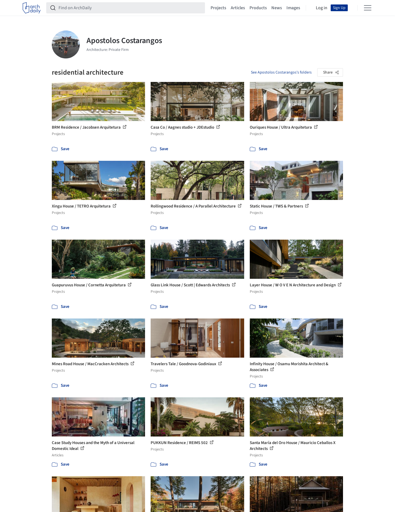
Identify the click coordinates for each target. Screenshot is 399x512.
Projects (218, 8)
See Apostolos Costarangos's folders (281, 72)
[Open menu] (367, 7)
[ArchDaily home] (32, 7)
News (276, 8)
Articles (238, 8)
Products (258, 8)
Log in (321, 8)
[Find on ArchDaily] (130, 7)
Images (293, 8)
